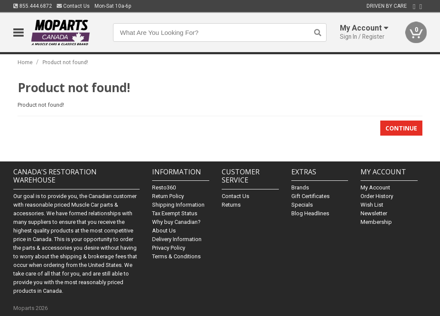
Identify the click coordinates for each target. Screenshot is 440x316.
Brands (300, 187)
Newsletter (374, 213)
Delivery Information (177, 239)
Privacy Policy (168, 248)
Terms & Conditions (176, 256)
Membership (376, 222)
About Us (164, 230)
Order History (377, 196)
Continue (401, 128)
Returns (231, 204)
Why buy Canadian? (176, 222)
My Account (375, 187)
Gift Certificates (310, 196)
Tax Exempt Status (174, 213)
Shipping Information (178, 204)
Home (25, 62)
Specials (302, 204)
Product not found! (65, 62)
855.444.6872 (32, 6)
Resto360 (164, 187)
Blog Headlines (310, 213)
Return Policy (168, 196)
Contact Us (73, 6)
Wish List (372, 204)
